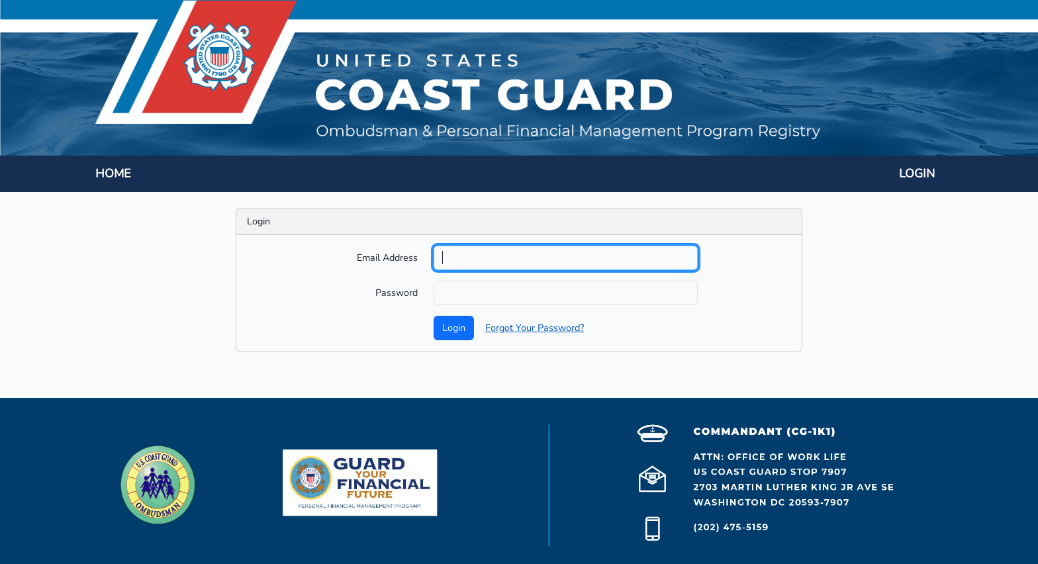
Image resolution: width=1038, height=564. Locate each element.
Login (453, 327)
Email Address (387, 257)
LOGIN (917, 173)
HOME (113, 173)
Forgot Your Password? (534, 327)
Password (396, 292)
